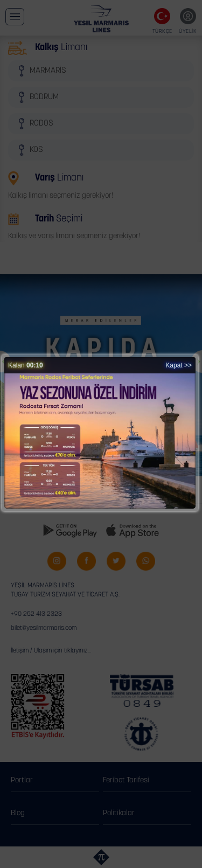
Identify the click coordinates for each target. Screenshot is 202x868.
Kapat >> (178, 365)
